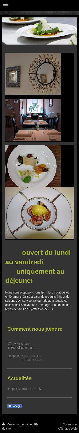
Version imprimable (17, 424)
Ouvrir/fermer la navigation (39, 5)
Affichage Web (67, 428)
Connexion (70, 424)
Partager (14, 406)
